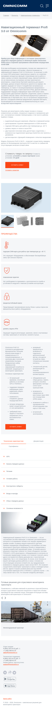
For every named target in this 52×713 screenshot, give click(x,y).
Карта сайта (7, 699)
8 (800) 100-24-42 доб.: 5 (11, 658)
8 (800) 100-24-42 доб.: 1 (11, 648)
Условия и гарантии (12, 170)
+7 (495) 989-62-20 (9, 650)
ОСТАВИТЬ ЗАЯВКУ (17, 165)
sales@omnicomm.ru (10, 652)
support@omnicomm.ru (11, 664)
